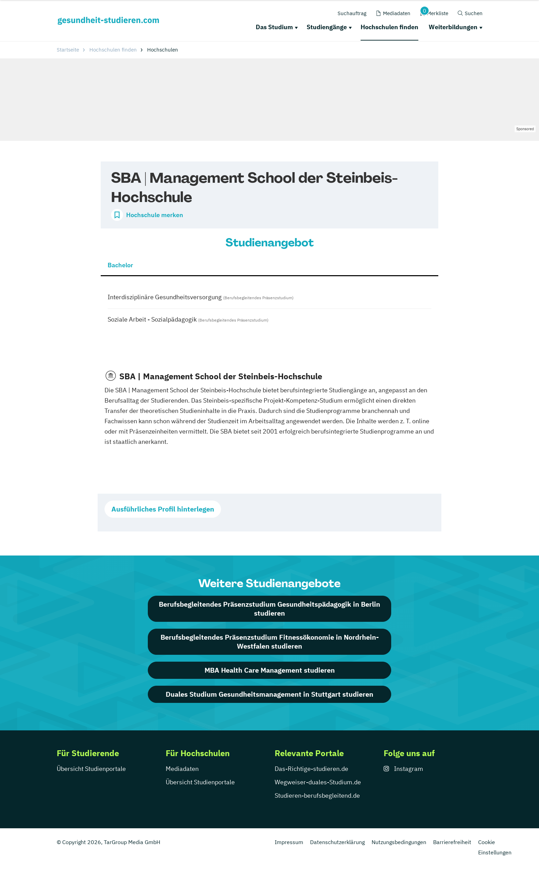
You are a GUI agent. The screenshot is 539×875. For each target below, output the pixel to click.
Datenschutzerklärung (337, 842)
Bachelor (120, 265)
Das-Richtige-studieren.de (311, 769)
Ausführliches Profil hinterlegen (162, 509)
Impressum (289, 842)
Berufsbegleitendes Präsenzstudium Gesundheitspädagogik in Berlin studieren (269, 608)
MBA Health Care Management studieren (270, 670)
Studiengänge (327, 27)
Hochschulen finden (389, 27)
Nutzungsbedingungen (399, 842)
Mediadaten (182, 769)
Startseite (68, 49)
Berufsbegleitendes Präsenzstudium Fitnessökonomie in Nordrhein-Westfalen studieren (270, 641)
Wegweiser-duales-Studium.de (318, 782)
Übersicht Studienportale (91, 769)
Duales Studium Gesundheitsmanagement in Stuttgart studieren (269, 694)
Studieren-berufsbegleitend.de (317, 795)
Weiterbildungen (453, 27)
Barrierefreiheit (452, 842)
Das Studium (274, 27)
